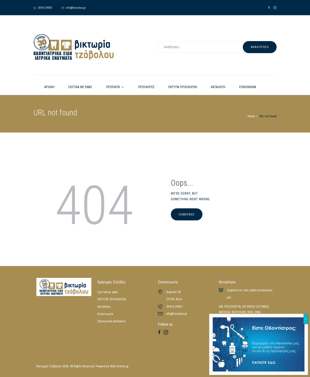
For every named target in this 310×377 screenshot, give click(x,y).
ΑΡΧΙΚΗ (49, 87)
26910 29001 (174, 306)
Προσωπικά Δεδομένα (111, 321)
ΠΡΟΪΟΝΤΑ (115, 87)
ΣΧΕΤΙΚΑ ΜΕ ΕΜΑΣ (80, 87)
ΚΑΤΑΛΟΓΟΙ (218, 87)
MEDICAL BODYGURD (232, 312)
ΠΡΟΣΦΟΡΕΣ (146, 87)
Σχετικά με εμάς (107, 292)
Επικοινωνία (105, 314)
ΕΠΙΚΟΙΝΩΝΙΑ (247, 87)
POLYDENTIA (232, 306)
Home (251, 116)
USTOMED (262, 306)
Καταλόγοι (104, 306)
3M (221, 306)
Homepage (187, 214)
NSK (250, 312)
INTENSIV (248, 306)
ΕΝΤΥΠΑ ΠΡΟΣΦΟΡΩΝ (182, 87)
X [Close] (305, 319)
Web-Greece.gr (119, 366)
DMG (257, 312)
